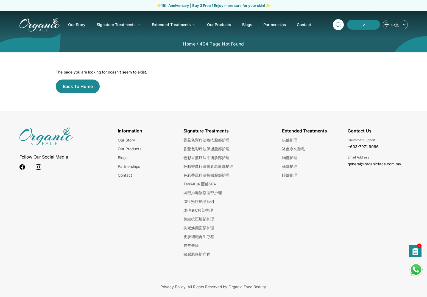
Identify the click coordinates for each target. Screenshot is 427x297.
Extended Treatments (174, 25)
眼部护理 (289, 175)
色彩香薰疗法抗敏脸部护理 (206, 175)
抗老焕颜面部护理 (198, 227)
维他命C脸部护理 (198, 210)
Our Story (76, 24)
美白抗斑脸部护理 (198, 219)
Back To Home (78, 86)
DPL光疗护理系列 (198, 201)
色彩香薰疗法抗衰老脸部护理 (208, 166)
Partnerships (274, 24)
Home (189, 44)
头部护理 (289, 140)
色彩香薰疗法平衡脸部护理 (206, 157)
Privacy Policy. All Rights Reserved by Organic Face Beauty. (213, 286)
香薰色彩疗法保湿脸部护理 (206, 148)
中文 (398, 24)
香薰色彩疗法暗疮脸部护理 (206, 140)
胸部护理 (289, 157)
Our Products (219, 24)
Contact (304, 24)
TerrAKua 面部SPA (199, 184)
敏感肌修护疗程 (196, 254)
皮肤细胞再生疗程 (198, 236)
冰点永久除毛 (293, 148)
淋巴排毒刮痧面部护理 (202, 192)
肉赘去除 (191, 245)
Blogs (247, 24)
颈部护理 (289, 166)
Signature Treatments (119, 25)
